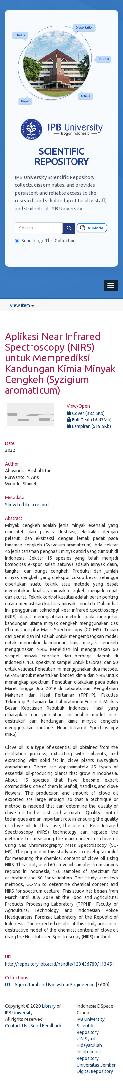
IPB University (19, 1012)
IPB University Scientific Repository (91, 1026)
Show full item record (27, 504)
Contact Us (16, 1025)
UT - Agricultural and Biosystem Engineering (50, 984)
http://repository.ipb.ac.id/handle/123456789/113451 (59, 964)
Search (25, 240)
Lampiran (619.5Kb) (89, 426)
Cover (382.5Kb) (86, 413)
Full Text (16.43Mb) (89, 419)
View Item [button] (22, 305)
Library (49, 1006)
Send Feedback (46, 1025)
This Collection (57, 240)
